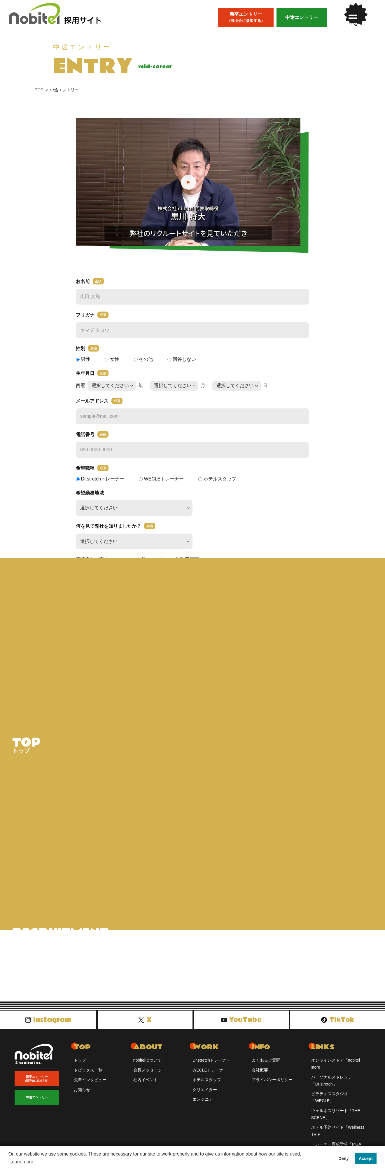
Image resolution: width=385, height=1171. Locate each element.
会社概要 (260, 1076)
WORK (205, 1053)
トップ (80, 1066)
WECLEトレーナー (210, 1076)
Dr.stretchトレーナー (211, 1066)
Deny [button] (343, 1158)
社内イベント (145, 1085)
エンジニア (202, 1105)
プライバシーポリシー (272, 1085)
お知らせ (82, 1095)
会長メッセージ (147, 1076)
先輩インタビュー (90, 1085)
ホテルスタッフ (206, 1085)
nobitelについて (147, 1066)
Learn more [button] (21, 1161)
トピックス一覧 (88, 1076)
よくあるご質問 (266, 1066)
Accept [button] (366, 1158)
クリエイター (204, 1095)
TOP (39, 90)
